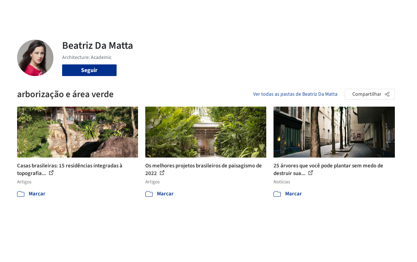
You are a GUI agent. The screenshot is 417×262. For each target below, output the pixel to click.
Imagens (197, 10)
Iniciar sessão (327, 10)
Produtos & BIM (232, 10)
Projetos (172, 10)
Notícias (266, 10)
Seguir (89, 70)
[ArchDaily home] (19, 10)
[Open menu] (398, 10)
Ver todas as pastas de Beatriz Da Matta (295, 94)
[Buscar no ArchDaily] (102, 10)
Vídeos (289, 10)
